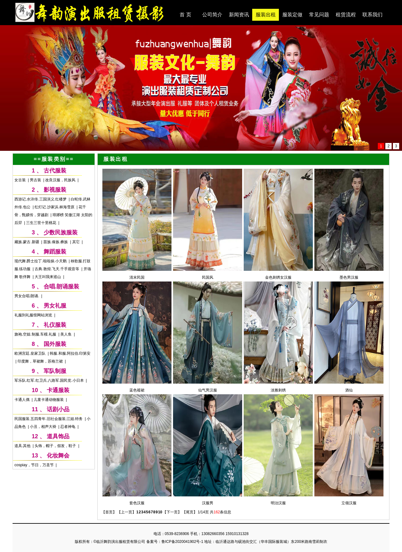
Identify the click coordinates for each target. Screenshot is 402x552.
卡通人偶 (22, 399)
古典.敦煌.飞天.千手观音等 (57, 269)
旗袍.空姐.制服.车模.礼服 (35, 334)
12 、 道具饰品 (50, 436)
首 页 (185, 14)
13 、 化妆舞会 (50, 455)
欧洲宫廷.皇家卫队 (30, 353)
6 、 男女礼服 (49, 306)
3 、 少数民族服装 (55, 232)
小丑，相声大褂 (43, 426)
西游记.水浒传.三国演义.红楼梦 (41, 199)
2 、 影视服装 (49, 190)
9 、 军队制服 (49, 371)
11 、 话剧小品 (50, 409)
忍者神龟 (68, 426)
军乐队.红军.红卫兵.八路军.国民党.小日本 (49, 380)
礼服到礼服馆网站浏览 (33, 315)
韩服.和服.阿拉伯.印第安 (70, 353)
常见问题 (319, 14)
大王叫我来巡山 (48, 277)
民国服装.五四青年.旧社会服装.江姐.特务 (49, 419)
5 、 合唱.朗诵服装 (55, 286)
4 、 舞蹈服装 (49, 252)
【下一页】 (172, 512)
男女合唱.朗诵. (27, 296)
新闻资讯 (239, 14)
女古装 (20, 180)
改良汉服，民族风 (60, 180)
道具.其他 (23, 446)
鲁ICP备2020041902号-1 (182, 541)
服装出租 (266, 14)
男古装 (36, 180)
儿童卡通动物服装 (49, 399)
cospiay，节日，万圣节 (34, 465)
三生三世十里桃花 (41, 223)
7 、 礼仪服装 (49, 325)
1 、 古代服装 (49, 170)
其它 (76, 242)
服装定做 (292, 14)
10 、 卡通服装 (50, 390)
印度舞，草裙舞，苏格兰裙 (41, 361)
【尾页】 (189, 512)
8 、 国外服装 (49, 344)
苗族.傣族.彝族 (56, 242)
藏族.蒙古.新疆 (27, 242)
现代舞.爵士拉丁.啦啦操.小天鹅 (41, 261)
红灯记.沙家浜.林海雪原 (55, 207)
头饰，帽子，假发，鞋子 (56, 446)
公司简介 (212, 14)
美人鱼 (66, 334)
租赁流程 (346, 14)
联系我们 (372, 14)
